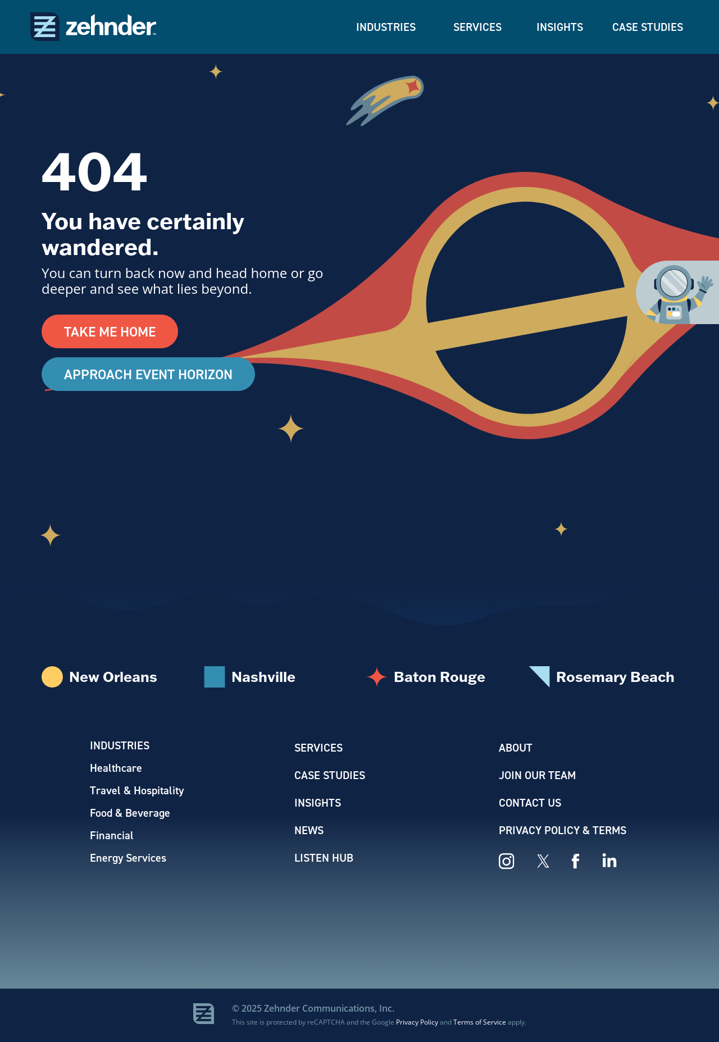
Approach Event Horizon (148, 374)
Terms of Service (479, 1021)
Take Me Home (110, 331)
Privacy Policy (417, 1021)
